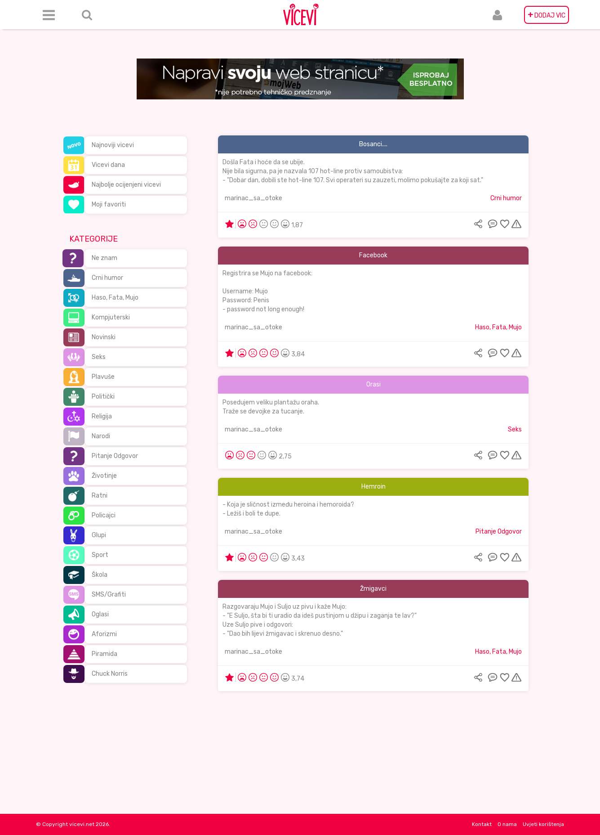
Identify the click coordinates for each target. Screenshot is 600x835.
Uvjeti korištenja (543, 824)
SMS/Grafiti (109, 594)
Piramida (104, 654)
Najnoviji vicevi (113, 145)
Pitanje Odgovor (115, 456)
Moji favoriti (109, 204)
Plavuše (103, 377)
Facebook (373, 255)
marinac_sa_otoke (253, 198)
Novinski (104, 337)
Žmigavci (373, 589)
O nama (507, 824)
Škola (99, 575)
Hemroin (373, 486)
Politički (103, 396)
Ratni (99, 495)
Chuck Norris (110, 674)
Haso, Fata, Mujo (115, 297)
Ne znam (104, 258)
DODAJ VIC (546, 15)
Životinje (104, 476)
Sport (100, 555)
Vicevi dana (108, 165)
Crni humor (107, 278)
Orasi (373, 384)
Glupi (99, 535)
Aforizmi (104, 634)
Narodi (101, 436)
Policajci (104, 515)
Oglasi (100, 614)
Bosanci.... (373, 144)
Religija (102, 416)
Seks (99, 357)
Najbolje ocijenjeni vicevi (126, 185)
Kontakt (482, 824)
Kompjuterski (111, 317)
